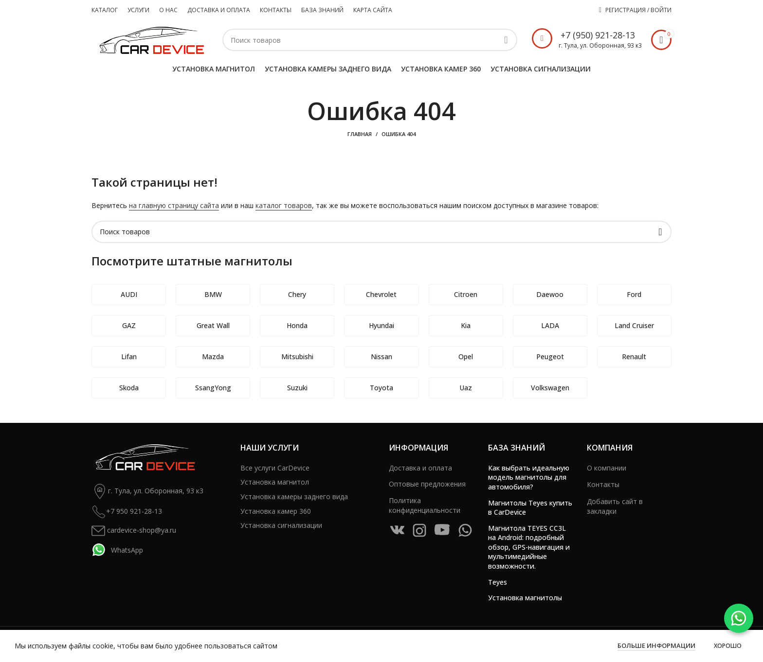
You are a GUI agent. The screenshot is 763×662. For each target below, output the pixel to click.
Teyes (497, 582)
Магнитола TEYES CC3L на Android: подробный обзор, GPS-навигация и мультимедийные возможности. (529, 547)
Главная (359, 134)
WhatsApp (117, 549)
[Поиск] (369, 40)
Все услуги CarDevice (274, 467)
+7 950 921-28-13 (126, 512)
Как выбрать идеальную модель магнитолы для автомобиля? (528, 477)
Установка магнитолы (525, 597)
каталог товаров (283, 205)
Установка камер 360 (275, 511)
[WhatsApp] (738, 618)
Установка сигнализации (281, 525)
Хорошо (728, 646)
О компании (606, 467)
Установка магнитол (274, 482)
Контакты (603, 484)
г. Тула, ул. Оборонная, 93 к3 (147, 491)
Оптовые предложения (427, 483)
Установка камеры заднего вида (294, 496)
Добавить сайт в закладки (615, 506)
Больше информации (656, 645)
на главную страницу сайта (174, 205)
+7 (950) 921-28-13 (598, 35)
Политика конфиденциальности (424, 505)
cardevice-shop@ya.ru (133, 531)
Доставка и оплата (420, 467)
